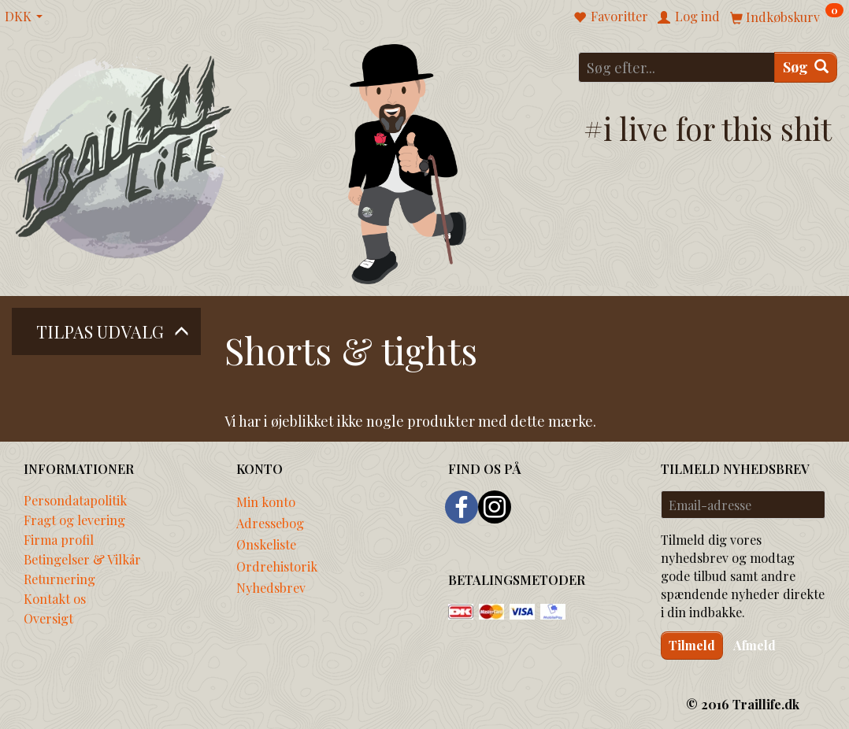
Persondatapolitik (75, 500)
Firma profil (59, 539)
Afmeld (754, 645)
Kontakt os (55, 598)
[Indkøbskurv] (786, 16)
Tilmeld (692, 645)
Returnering (59, 578)
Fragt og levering (74, 519)
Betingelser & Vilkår (82, 559)
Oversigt (48, 618)
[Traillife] (123, 156)
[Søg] (805, 67)
